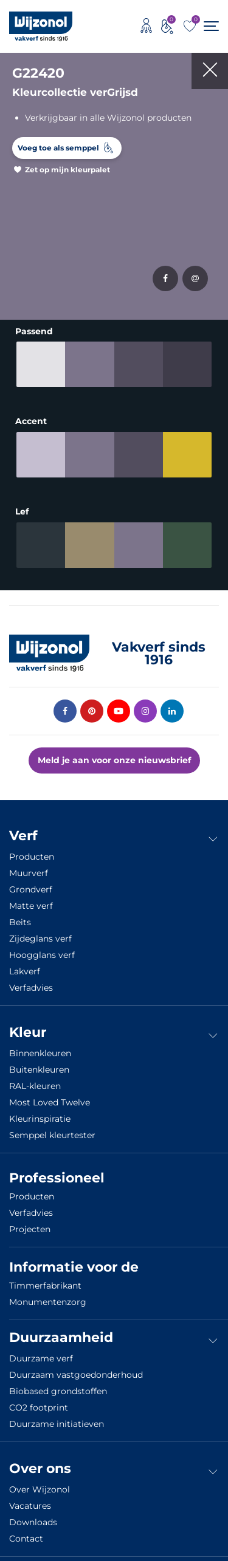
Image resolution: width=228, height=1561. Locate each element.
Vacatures (30, 1499)
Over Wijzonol (39, 1482)
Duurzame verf (41, 1351)
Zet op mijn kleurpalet (67, 169)
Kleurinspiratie (40, 1112)
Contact (26, 1531)
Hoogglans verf (42, 948)
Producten (31, 850)
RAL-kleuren (35, 1079)
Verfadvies (31, 981)
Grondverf (30, 882)
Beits (20, 915)
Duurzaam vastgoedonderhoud (76, 1368)
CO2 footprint (38, 1400)
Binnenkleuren (40, 1046)
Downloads (33, 1515)
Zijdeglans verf (40, 931)
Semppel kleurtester (52, 1128)
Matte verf (31, 899)
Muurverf (28, 866)
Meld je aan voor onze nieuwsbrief (114, 753)
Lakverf (24, 964)
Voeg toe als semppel (58, 147)
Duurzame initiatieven (56, 1417)
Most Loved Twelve (49, 1095)
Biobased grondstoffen (58, 1384)
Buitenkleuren (39, 1062)
